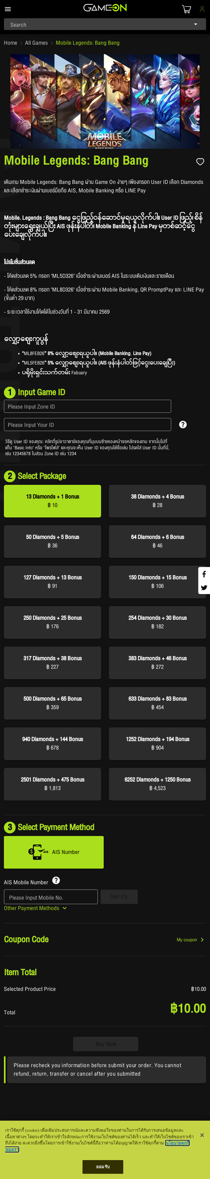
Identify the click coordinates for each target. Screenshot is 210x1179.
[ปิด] (202, 1135)
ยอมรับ (103, 1166)
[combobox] (105, 24)
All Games (36, 43)
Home (10, 43)
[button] (191, 941)
